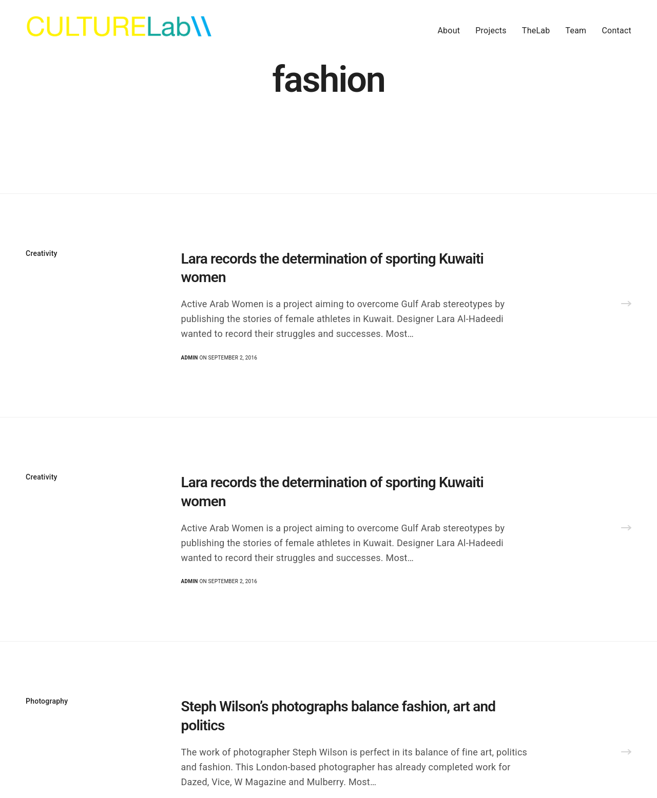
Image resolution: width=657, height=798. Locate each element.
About (448, 30)
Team (575, 30)
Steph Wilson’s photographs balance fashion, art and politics (338, 715)
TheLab (536, 30)
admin (189, 358)
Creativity (41, 253)
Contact (616, 30)
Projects (491, 30)
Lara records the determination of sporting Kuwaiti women (332, 268)
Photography (47, 701)
